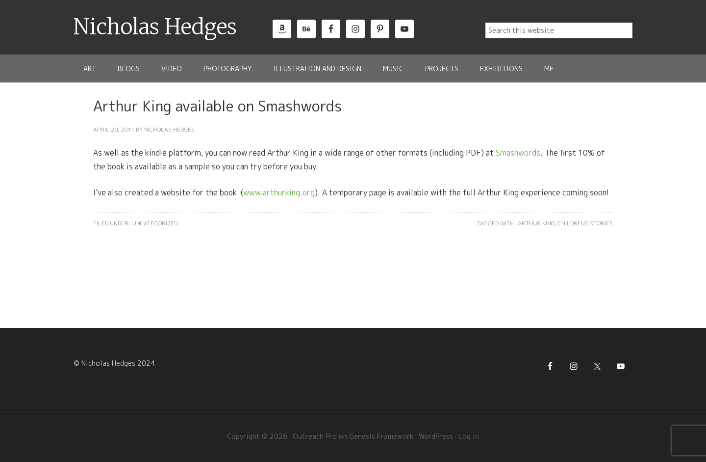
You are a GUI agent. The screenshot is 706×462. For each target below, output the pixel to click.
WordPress (436, 436)
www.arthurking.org (279, 192)
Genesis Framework (381, 436)
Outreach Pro (315, 436)
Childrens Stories (585, 223)
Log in (468, 436)
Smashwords (518, 152)
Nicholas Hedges (155, 27)
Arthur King (536, 223)
